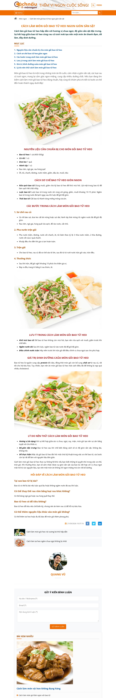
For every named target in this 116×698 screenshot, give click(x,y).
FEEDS (99, 5)
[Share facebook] (87, 523)
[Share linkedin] (100, 523)
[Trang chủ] (15, 18)
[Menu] (19, 13)
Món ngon (23, 19)
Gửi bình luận (58, 626)
